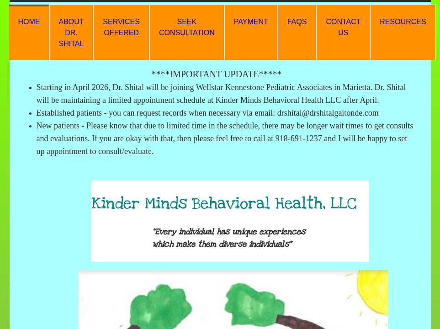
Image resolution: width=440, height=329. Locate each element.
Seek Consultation (187, 27)
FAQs (297, 22)
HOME (29, 22)
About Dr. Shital (71, 33)
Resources (403, 22)
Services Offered (121, 27)
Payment (251, 22)
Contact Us (343, 27)
